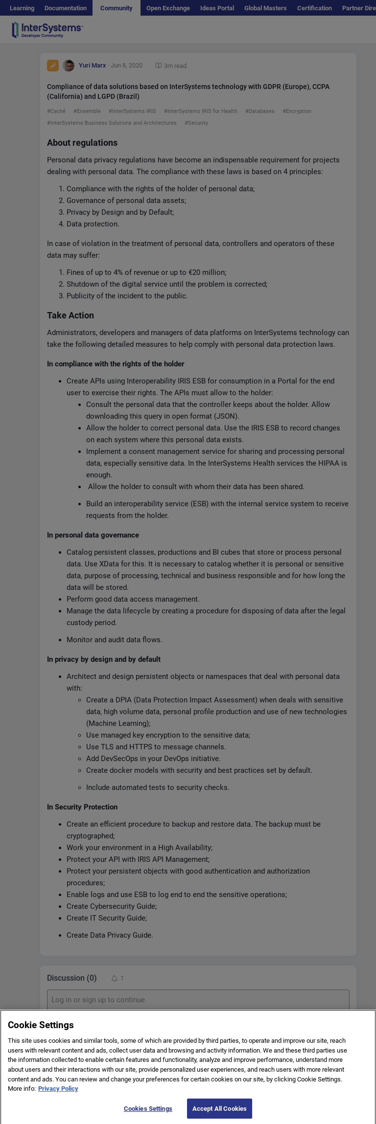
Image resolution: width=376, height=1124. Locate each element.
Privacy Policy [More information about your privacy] (58, 1093)
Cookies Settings (148, 1113)
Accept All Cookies (219, 1113)
